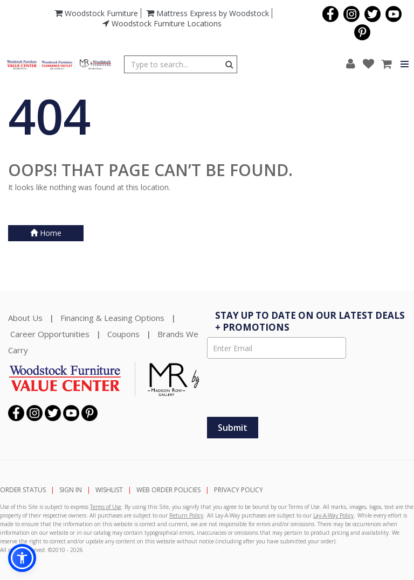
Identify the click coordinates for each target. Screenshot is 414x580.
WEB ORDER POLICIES (168, 489)
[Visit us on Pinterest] (360, 31)
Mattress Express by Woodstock (207, 13)
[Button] (229, 64)
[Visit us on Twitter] (371, 13)
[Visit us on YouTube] (392, 13)
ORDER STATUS (23, 489)
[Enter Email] (276, 348)
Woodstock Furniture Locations (162, 23)
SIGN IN (70, 489)
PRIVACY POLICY (238, 489)
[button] (350, 64)
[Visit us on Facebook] (329, 13)
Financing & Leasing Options (112, 317)
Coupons (123, 334)
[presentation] (297, 388)
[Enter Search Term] (173, 64)
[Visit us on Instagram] (350, 13)
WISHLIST (109, 489)
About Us (25, 317)
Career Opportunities (49, 334)
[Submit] (232, 427)
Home (45, 233)
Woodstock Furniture (96, 13)
